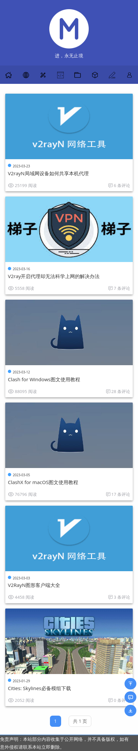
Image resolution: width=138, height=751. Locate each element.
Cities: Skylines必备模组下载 (39, 688)
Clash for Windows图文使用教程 (44, 379)
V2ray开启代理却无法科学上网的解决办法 (54, 276)
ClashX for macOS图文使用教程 (43, 482)
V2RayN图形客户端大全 (34, 585)
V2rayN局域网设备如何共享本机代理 (48, 173)
